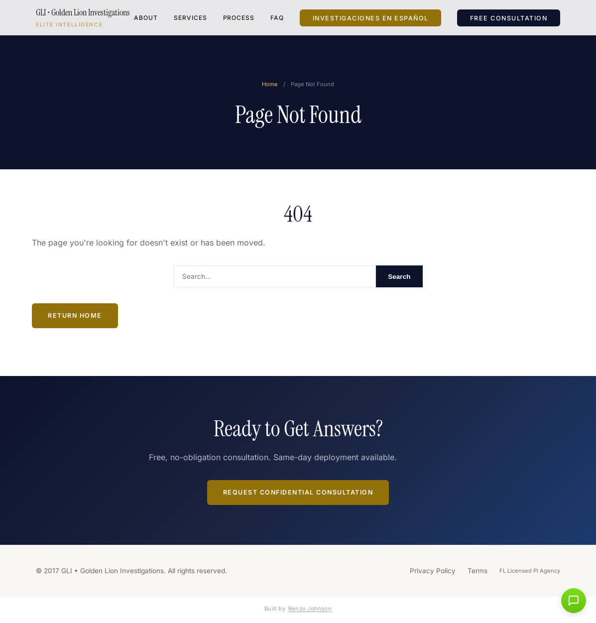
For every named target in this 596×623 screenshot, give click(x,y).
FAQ (277, 17)
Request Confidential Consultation (298, 492)
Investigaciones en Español (371, 17)
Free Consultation (509, 17)
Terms (477, 571)
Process (239, 17)
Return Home (75, 315)
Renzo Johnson (310, 608)
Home (270, 84)
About (146, 17)
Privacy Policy (433, 571)
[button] (573, 600)
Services (190, 17)
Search (399, 276)
